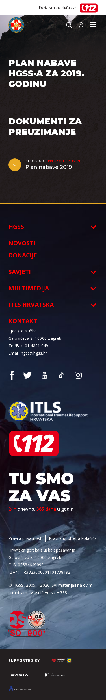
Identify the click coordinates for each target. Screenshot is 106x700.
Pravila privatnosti (25, 538)
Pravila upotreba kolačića (73, 538)
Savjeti (19, 272)
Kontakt (22, 321)
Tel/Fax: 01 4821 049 (28, 345)
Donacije (22, 255)
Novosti (21, 243)
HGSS (16, 226)
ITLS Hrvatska (31, 305)
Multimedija (28, 288)
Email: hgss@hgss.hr (27, 353)
